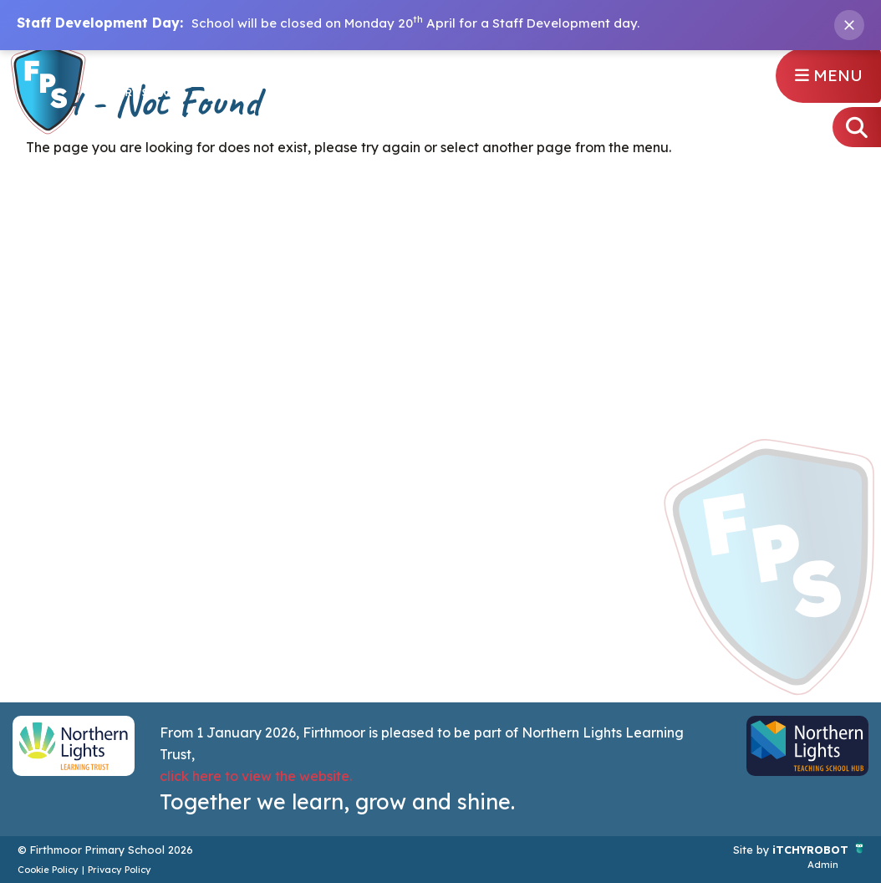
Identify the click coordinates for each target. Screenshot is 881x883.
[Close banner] (849, 25)
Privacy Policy (119, 869)
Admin (822, 864)
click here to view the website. (256, 776)
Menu (829, 75)
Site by (752, 849)
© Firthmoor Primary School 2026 (105, 849)
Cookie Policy (48, 869)
